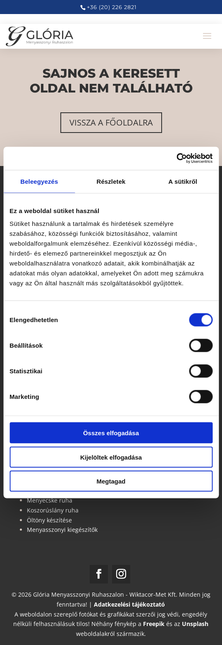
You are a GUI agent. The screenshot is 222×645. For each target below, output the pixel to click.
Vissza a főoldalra (111, 122)
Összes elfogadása (111, 432)
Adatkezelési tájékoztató (129, 604)
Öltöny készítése (49, 520)
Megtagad (110, 481)
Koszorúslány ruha (53, 510)
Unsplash (195, 624)
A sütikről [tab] (182, 181)
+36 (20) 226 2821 (112, 7)
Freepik (154, 624)
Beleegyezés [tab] (39, 181)
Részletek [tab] (110, 181)
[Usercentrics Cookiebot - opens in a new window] (176, 158)
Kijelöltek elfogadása (111, 456)
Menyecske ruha (49, 500)
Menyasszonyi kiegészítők (62, 530)
